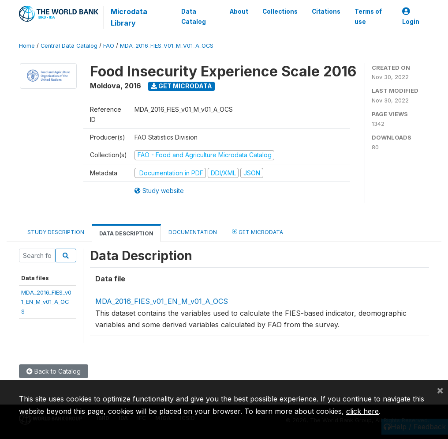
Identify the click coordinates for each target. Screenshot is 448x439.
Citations (326, 11)
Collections (280, 11)
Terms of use (368, 16)
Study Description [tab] (55, 232)
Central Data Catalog (69, 45)
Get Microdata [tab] (257, 231)
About (239, 11)
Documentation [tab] (192, 232)
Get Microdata (181, 86)
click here (362, 411)
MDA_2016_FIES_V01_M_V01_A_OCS (166, 45)
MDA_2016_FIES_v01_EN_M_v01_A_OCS (46, 302)
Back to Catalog (53, 371)
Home (27, 45)
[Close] (440, 390)
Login (410, 16)
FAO (108, 45)
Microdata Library (129, 17)
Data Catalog (193, 16)
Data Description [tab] (126, 233)
